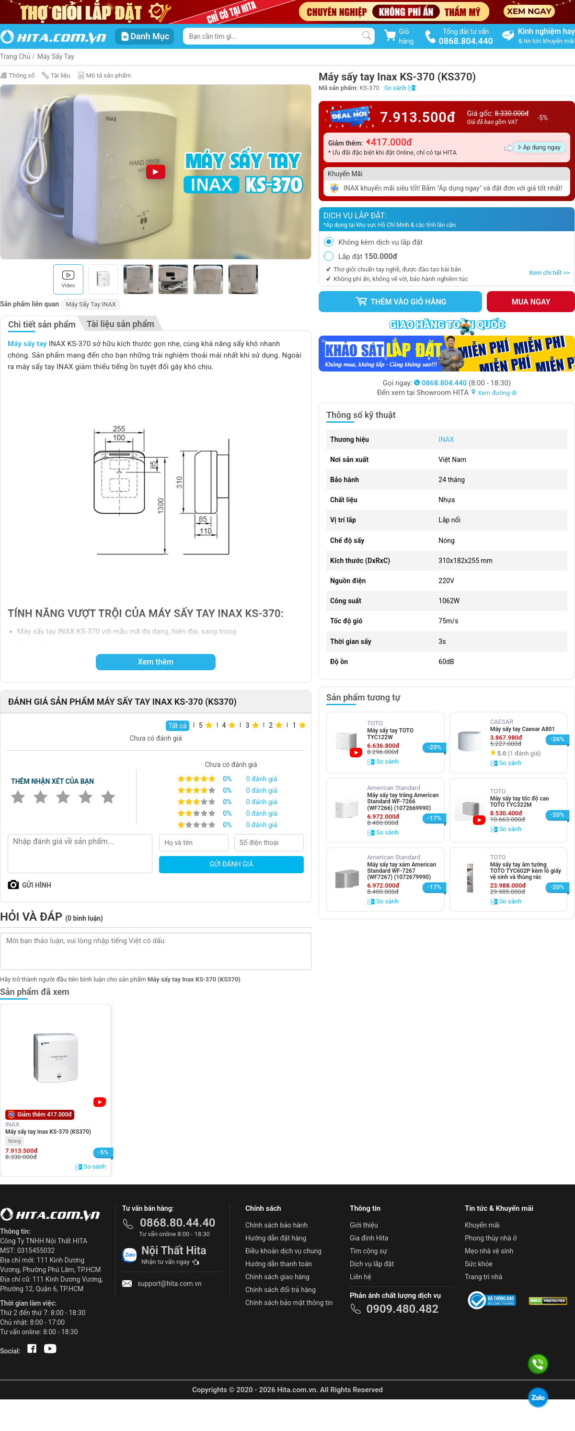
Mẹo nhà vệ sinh (489, 1251)
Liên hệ (360, 1277)
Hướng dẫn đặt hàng (275, 1238)
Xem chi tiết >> (549, 272)
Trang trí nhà (483, 1277)
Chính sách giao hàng (277, 1277)
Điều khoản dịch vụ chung (283, 1251)
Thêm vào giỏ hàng (401, 301)
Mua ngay (531, 301)
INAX (446, 439)
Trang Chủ (15, 56)
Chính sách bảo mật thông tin (289, 1303)
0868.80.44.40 (178, 1222)
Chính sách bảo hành (276, 1225)
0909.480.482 (402, 1309)
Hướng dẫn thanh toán (278, 1264)
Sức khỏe (479, 1264)
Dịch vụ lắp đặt (372, 1264)
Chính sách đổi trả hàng (280, 1290)
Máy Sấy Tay (55, 56)
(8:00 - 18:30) (462, 383)
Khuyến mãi (482, 1225)
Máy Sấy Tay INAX (90, 304)
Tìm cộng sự (368, 1251)
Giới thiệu (364, 1225)
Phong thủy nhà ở (491, 1238)
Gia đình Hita (369, 1238)
